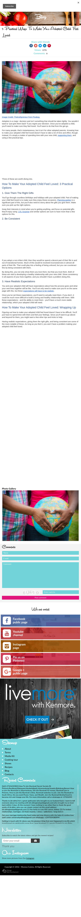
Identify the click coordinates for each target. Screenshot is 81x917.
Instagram (30, 858)
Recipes (8, 767)
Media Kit (9, 756)
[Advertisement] (24, 157)
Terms (8, 752)
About (8, 748)
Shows (8, 763)
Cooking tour (11, 759)
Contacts (9, 774)
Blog (7, 770)
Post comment (40, 597)
